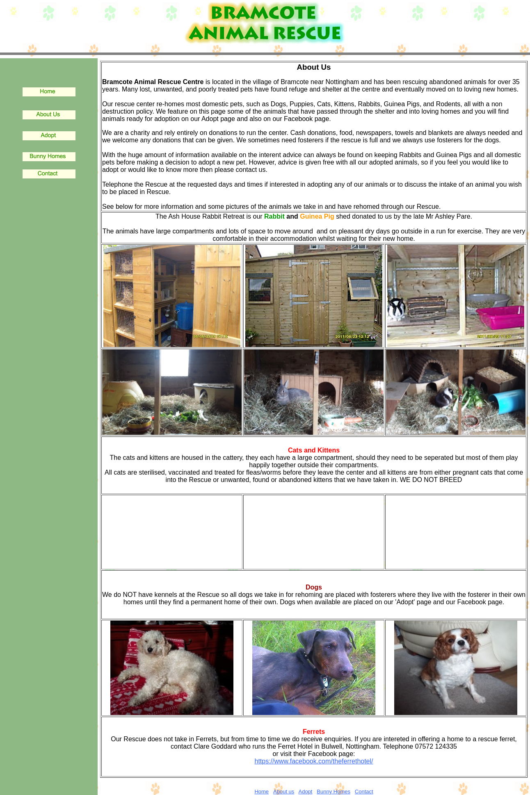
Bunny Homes (333, 791)
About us (283, 791)
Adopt (305, 791)
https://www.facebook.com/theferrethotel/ (313, 761)
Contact (364, 791)
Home (261, 791)
